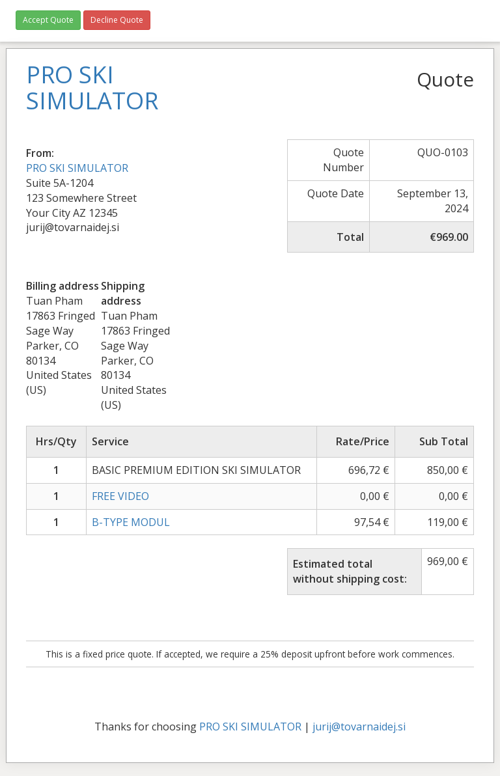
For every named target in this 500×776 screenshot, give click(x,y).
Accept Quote (48, 19)
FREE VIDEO (120, 496)
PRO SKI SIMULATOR (77, 168)
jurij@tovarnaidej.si (359, 726)
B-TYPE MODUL (131, 522)
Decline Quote (116, 19)
